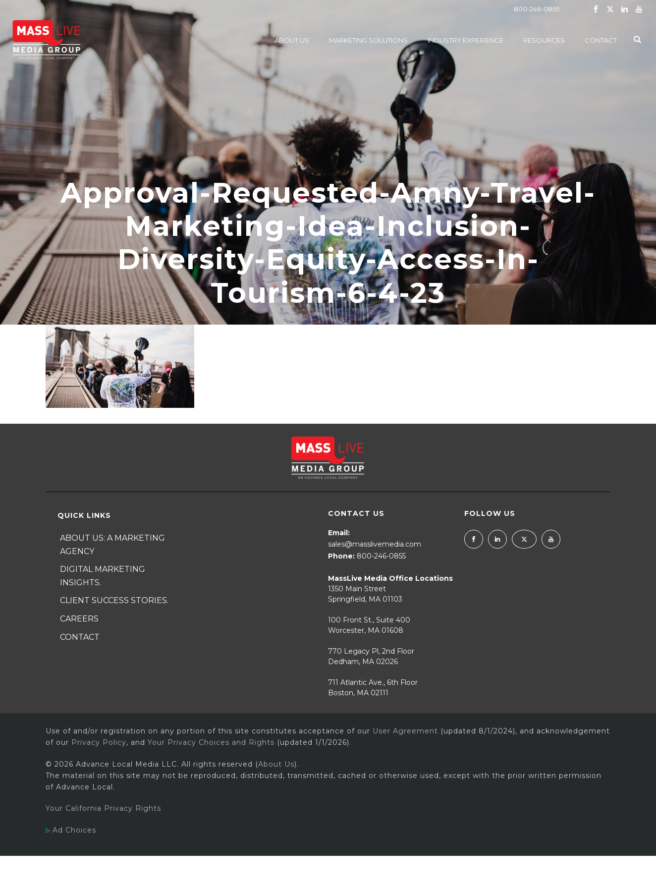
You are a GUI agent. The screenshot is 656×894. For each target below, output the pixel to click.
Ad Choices (71, 830)
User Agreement (405, 730)
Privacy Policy (98, 742)
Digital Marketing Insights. (102, 575)
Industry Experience (465, 40)
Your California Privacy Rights (103, 808)
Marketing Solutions (368, 40)
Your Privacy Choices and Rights (211, 742)
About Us (291, 40)
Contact (601, 40)
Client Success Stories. (114, 600)
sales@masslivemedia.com (374, 544)
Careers (79, 618)
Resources (544, 40)
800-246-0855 (536, 9)
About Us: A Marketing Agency (112, 544)
